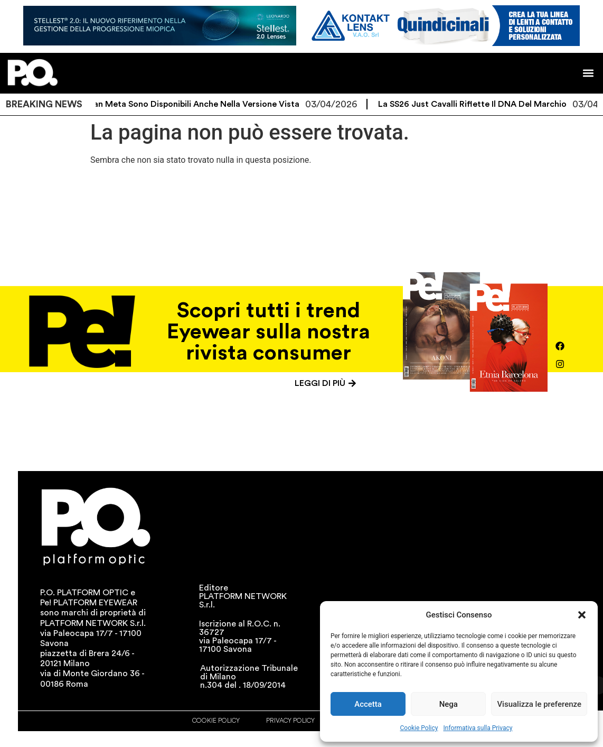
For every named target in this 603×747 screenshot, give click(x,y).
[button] (582, 615)
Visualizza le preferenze (539, 704)
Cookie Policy (419, 728)
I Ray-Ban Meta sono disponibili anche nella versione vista (190, 104)
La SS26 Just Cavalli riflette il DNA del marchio (479, 104)
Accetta (368, 704)
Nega (448, 704)
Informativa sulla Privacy (477, 728)
